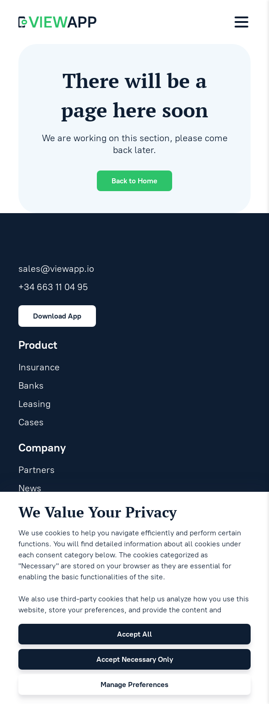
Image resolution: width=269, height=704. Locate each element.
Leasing (34, 403)
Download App (57, 316)
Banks (31, 385)
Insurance (39, 367)
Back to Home (134, 180)
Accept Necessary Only (134, 659)
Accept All (134, 634)
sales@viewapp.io (56, 268)
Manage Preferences (134, 684)
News (29, 488)
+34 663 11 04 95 (53, 286)
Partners (36, 469)
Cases (31, 422)
